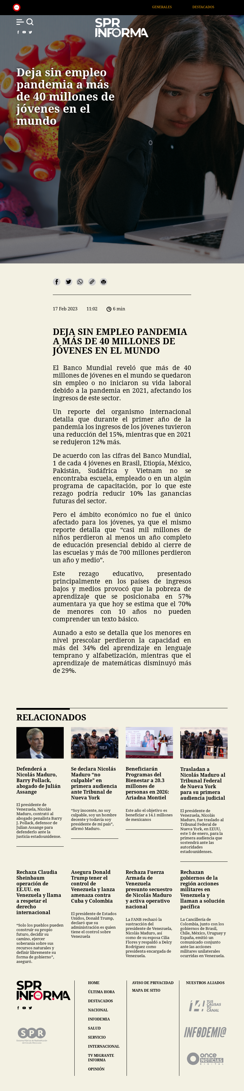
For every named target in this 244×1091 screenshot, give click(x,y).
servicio (97, 1037)
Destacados (211, 7)
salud (94, 1028)
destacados (100, 1000)
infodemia (99, 1019)
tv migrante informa (101, 1058)
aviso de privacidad (153, 982)
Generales (170, 7)
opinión (96, 1069)
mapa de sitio (146, 990)
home (94, 982)
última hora (101, 991)
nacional (98, 1010)
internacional (104, 1046)
